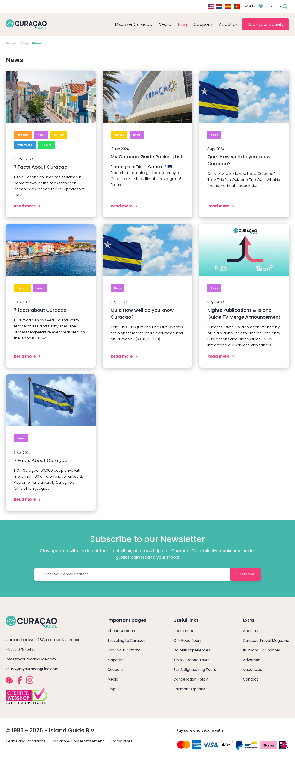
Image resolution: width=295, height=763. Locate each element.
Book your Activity (123, 650)
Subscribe (245, 574)
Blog (182, 24)
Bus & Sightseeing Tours (194, 669)
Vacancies (252, 669)
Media (112, 679)
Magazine (116, 660)
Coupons (203, 24)
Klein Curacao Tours (191, 660)
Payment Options (189, 689)
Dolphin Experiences (191, 650)
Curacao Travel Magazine (266, 640)
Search (275, 6)
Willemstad (24, 145)
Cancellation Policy (190, 679)
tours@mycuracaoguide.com (32, 669)
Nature (46, 145)
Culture (59, 134)
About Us (251, 630)
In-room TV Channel (261, 650)
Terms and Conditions (25, 741)
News (41, 134)
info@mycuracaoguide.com (31, 659)
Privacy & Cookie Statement (78, 741)
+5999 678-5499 (20, 649)
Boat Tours (183, 630)
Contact (250, 679)
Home (11, 43)
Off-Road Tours (187, 640)
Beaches (23, 134)
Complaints (121, 741)
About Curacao (121, 630)
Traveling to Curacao (126, 640)
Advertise (251, 660)
